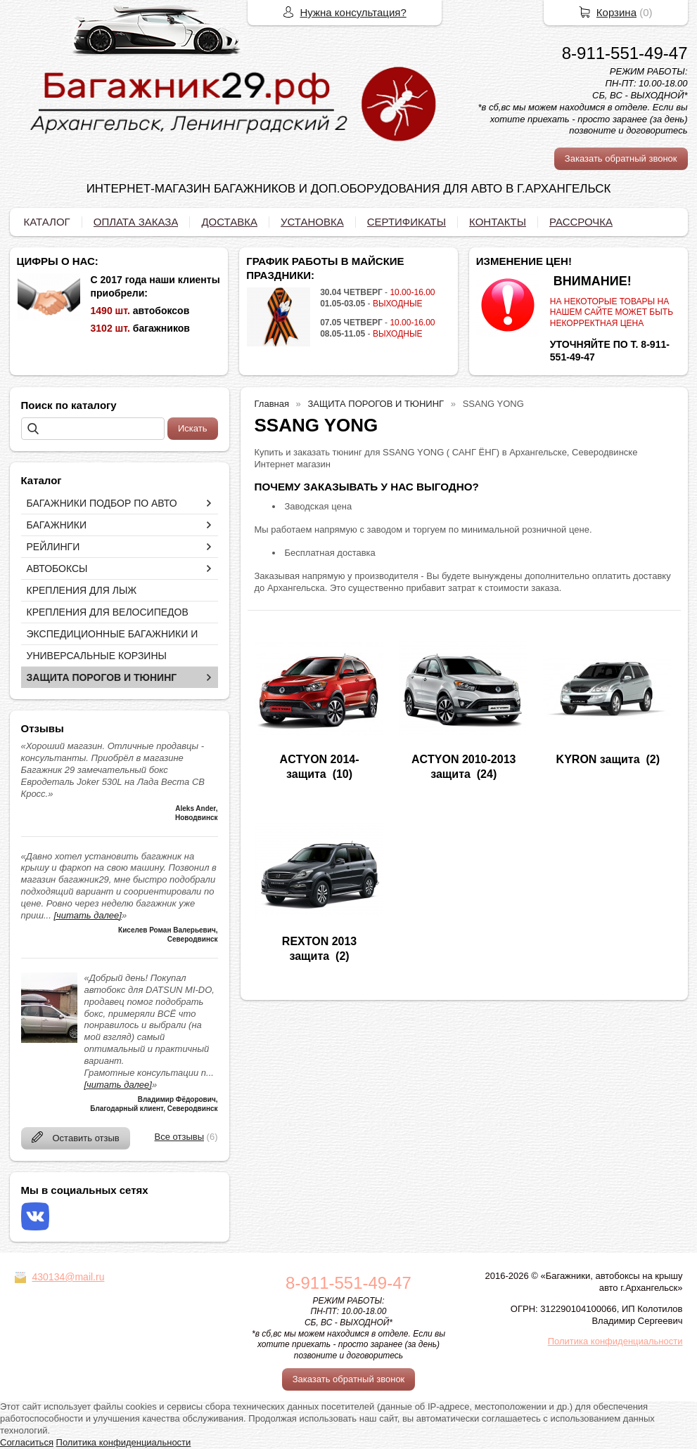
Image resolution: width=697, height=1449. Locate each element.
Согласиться (26, 1442)
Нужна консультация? (353, 12)
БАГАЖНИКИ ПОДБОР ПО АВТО (102, 503)
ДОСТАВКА (229, 222)
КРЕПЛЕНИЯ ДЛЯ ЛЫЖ (82, 590)
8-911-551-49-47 (625, 53)
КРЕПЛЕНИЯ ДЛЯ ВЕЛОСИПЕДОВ (107, 612)
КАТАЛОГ (47, 222)
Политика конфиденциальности (615, 1341)
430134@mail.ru (68, 1276)
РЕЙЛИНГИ (53, 546)
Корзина (616, 12)
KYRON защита (598, 759)
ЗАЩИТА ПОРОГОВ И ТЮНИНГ (102, 677)
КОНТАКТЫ (497, 222)
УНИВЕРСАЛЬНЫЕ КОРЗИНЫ (97, 655)
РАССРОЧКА (581, 222)
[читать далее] (87, 915)
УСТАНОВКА (312, 222)
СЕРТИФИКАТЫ (406, 222)
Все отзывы (179, 1136)
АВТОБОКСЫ (57, 568)
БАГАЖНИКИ (57, 525)
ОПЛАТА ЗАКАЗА (136, 222)
